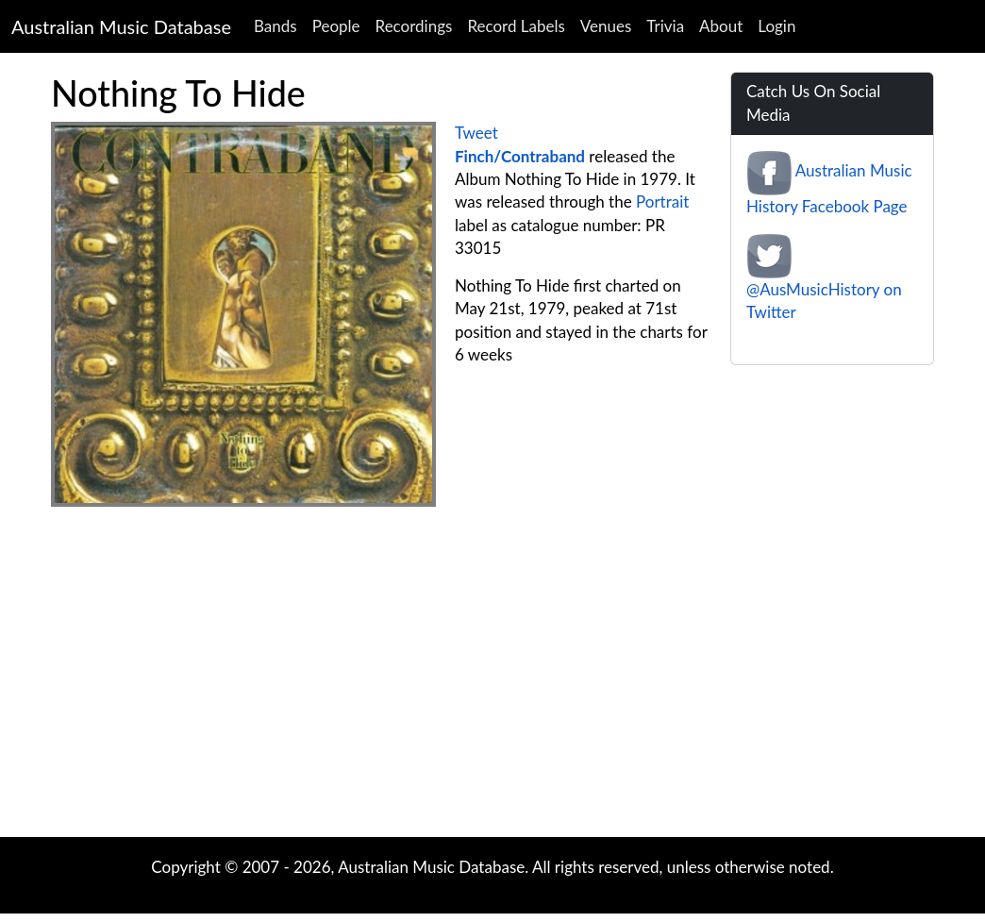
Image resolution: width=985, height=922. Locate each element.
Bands (275, 26)
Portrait (662, 201)
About (721, 26)
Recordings (414, 26)
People (336, 26)
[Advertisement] (379, 658)
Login (776, 26)
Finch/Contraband (520, 156)
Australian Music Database (121, 26)
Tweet (476, 132)
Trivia (665, 26)
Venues (606, 26)
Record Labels (515, 26)
